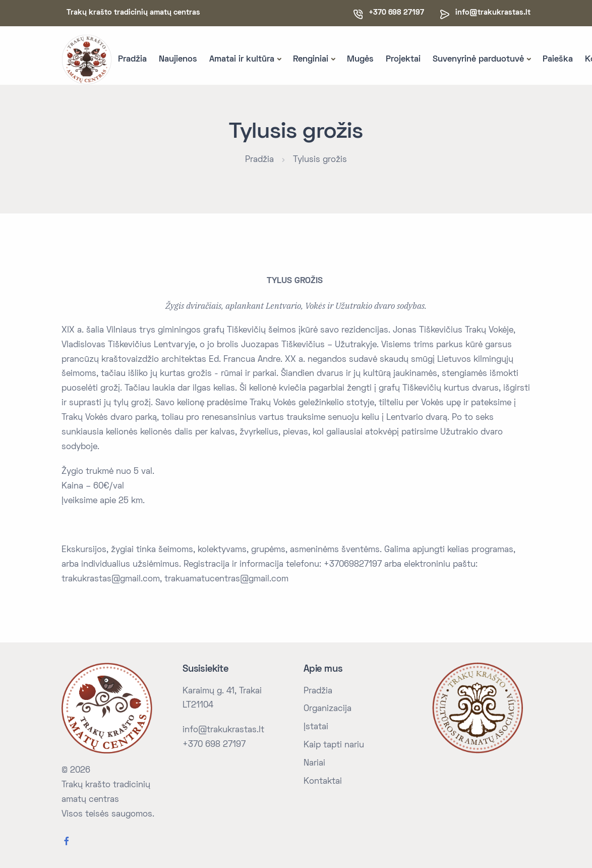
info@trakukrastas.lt (492, 12)
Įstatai (316, 727)
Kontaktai (323, 782)
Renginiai (310, 60)
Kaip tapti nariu (334, 745)
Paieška (558, 60)
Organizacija (327, 709)
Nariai (314, 764)
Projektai (403, 60)
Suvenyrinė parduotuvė (478, 60)
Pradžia (132, 60)
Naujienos (178, 60)
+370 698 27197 (214, 745)
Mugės (360, 60)
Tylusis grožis (320, 160)
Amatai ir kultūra (241, 60)
